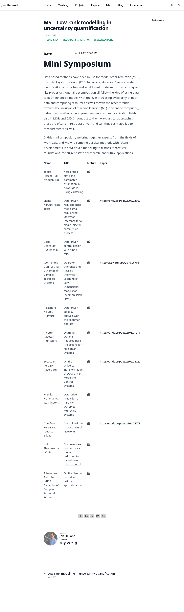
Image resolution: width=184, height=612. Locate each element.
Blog (120, 5)
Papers (95, 5)
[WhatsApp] (103, 516)
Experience (136, 5)
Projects (79, 5)
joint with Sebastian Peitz (95, 39)
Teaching (63, 5)
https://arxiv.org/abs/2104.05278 (120, 423)
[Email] (92, 516)
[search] (172, 5)
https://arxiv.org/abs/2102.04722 (120, 361)
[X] (80, 516)
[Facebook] (86, 516)
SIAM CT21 (51, 39)
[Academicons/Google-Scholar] (73, 543)
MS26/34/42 (68, 39)
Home (48, 5)
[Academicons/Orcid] (76, 543)
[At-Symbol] (62, 543)
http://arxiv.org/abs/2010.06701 (119, 262)
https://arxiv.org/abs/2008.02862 (120, 200)
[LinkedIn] (98, 516)
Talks (108, 5)
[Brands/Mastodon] (65, 543)
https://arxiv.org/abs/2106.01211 (120, 332)
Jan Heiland (10, 5)
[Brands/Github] (69, 543)
